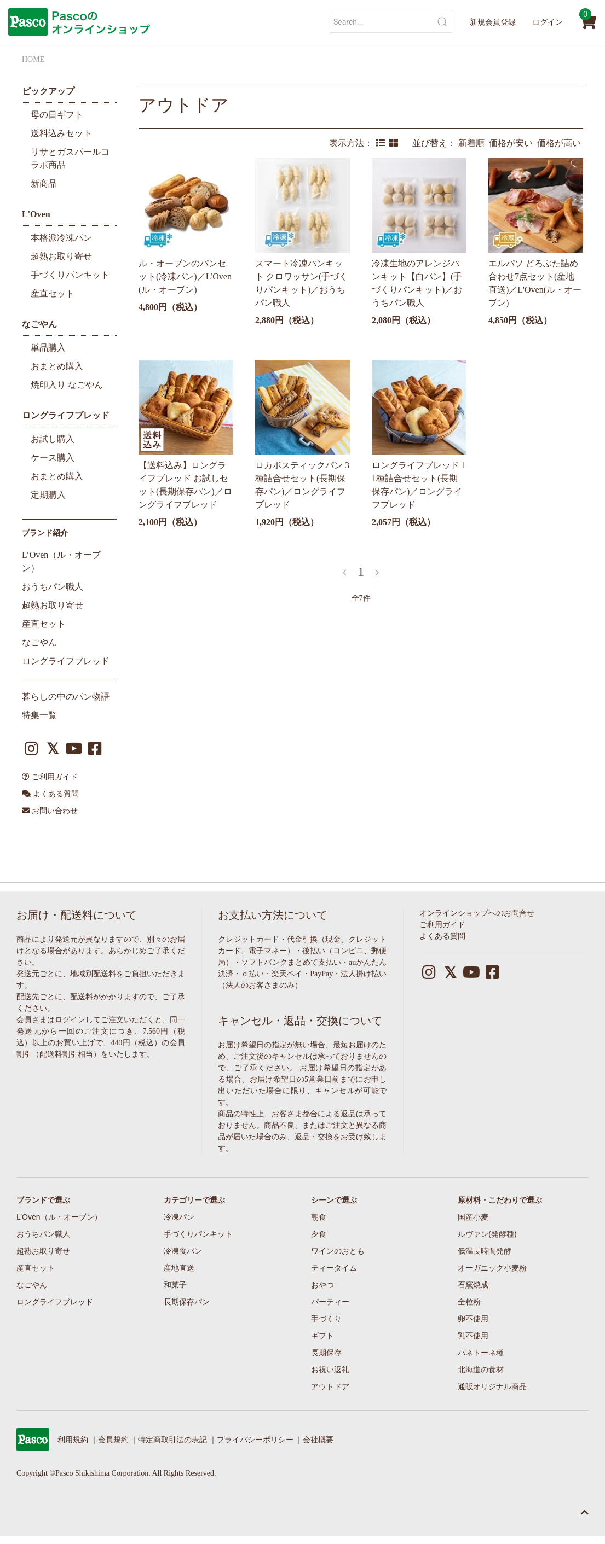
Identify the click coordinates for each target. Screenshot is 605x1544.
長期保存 (326, 1352)
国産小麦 (473, 1217)
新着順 (473, 143)
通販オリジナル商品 (492, 1386)
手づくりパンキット (70, 274)
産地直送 (179, 1267)
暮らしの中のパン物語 (66, 696)
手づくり (326, 1318)
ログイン (547, 22)
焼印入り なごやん (67, 384)
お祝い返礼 (330, 1369)
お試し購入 (52, 439)
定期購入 (48, 494)
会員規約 (113, 1440)
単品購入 (48, 347)
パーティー (330, 1301)
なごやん (39, 324)
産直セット (52, 293)
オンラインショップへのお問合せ (476, 913)
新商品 (44, 183)
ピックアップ (48, 91)
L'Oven (36, 214)
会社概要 (318, 1440)
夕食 (318, 1234)
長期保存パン (187, 1301)
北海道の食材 (481, 1369)
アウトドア (184, 105)
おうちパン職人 (52, 586)
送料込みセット (61, 133)
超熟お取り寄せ (61, 256)
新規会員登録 (493, 22)
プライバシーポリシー (255, 1440)
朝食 (318, 1217)
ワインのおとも (338, 1250)
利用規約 (72, 1440)
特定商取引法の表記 (172, 1440)
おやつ (322, 1284)
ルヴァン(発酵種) (487, 1234)
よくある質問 (50, 794)
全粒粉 (469, 1301)
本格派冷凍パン (61, 237)
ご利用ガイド (50, 777)
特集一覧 (39, 715)
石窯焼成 (473, 1284)
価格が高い (560, 143)
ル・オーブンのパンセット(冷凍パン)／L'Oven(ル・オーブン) (185, 276)
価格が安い (513, 143)
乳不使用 (473, 1335)
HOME (33, 59)
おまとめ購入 (57, 366)
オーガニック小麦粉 (492, 1267)
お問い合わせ (50, 811)
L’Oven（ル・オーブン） (59, 1217)
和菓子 (175, 1284)
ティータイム (334, 1267)
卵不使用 (473, 1318)
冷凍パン (179, 1217)
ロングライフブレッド (66, 415)
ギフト (322, 1335)
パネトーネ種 (481, 1352)
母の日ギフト (57, 114)
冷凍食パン (183, 1250)
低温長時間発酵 (484, 1250)
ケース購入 (52, 457)
